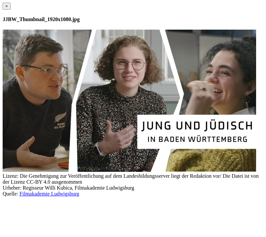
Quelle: (10, 194)
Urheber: (12, 188)
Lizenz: (10, 176)
